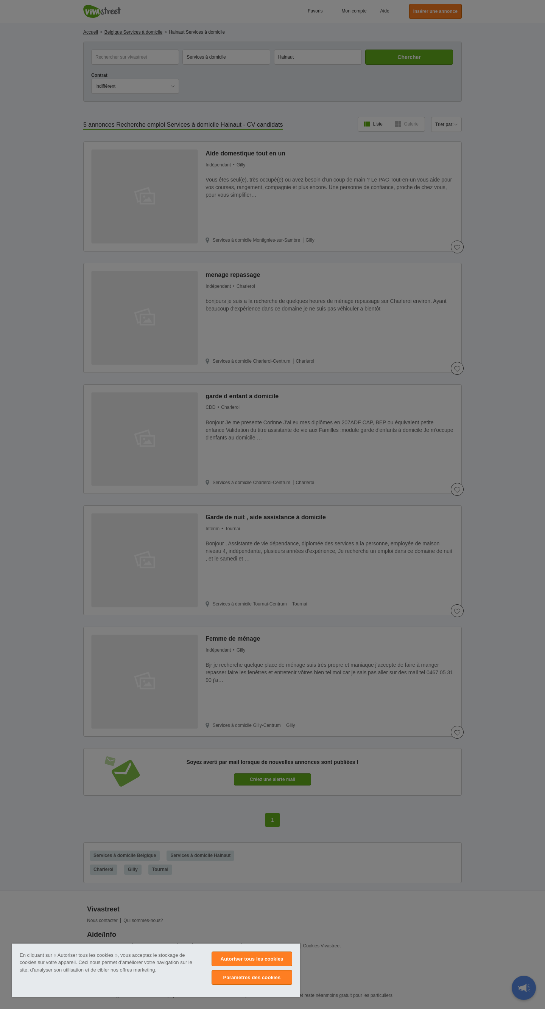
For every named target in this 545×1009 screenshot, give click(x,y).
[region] (156, 970)
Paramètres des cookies (252, 977)
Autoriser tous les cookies (251, 959)
